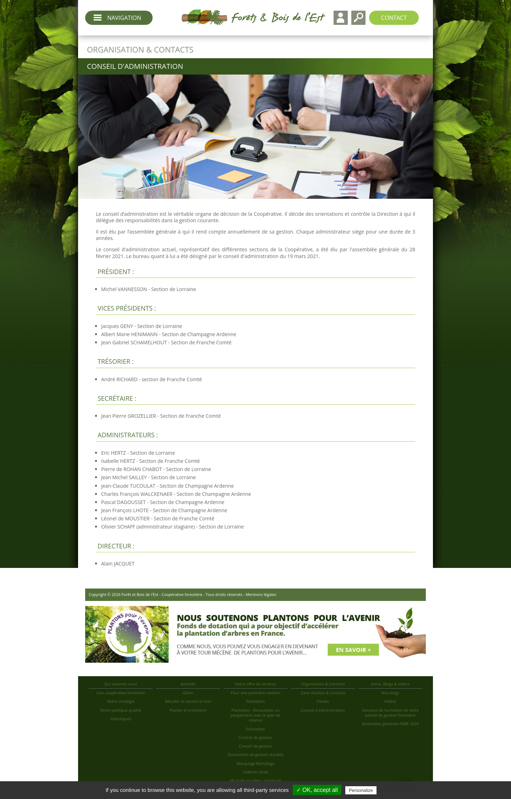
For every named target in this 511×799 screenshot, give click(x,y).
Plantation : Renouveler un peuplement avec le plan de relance (255, 715)
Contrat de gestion (256, 737)
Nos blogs (390, 692)
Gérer (188, 692)
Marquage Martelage (256, 763)
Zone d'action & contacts (323, 692)
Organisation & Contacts (323, 683)
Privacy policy (395, 790)
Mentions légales (261, 594)
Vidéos (390, 701)
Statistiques (120, 718)
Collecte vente (255, 772)
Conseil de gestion (255, 746)
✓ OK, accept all (317, 790)
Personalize (361, 790)
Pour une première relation (255, 692)
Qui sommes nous (120, 683)
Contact (394, 18)
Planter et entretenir (188, 710)
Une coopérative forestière (121, 692)
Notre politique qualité (120, 710)
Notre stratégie (120, 701)
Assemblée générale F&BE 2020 (390, 723)
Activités (188, 683)
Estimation (255, 729)
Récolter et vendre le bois (188, 701)
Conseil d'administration (323, 710)
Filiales (323, 701)
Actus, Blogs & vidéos (390, 683)
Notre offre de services (255, 683)
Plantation (255, 701)
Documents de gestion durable (255, 754)
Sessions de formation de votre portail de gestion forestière (390, 712)
